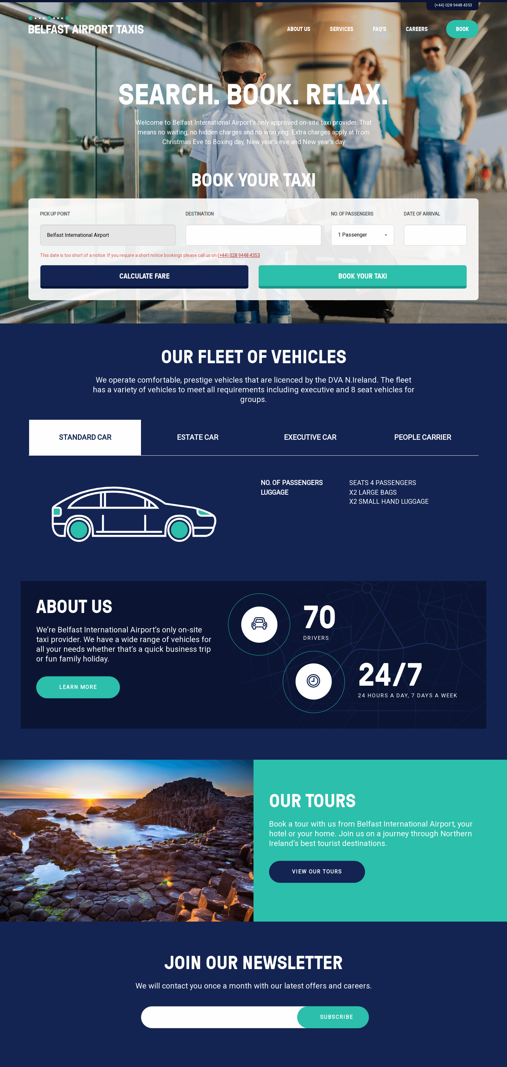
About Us (298, 29)
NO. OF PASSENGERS (362, 228)
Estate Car (197, 437)
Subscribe (336, 1017)
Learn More (78, 687)
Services (341, 29)
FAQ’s (379, 29)
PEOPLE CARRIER (422, 437)
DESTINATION (253, 228)
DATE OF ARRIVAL (435, 228)
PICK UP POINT (108, 228)
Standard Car (85, 437)
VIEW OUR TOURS (317, 872)
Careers (417, 29)
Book (462, 29)
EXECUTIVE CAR (310, 437)
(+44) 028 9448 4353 (453, 5)
